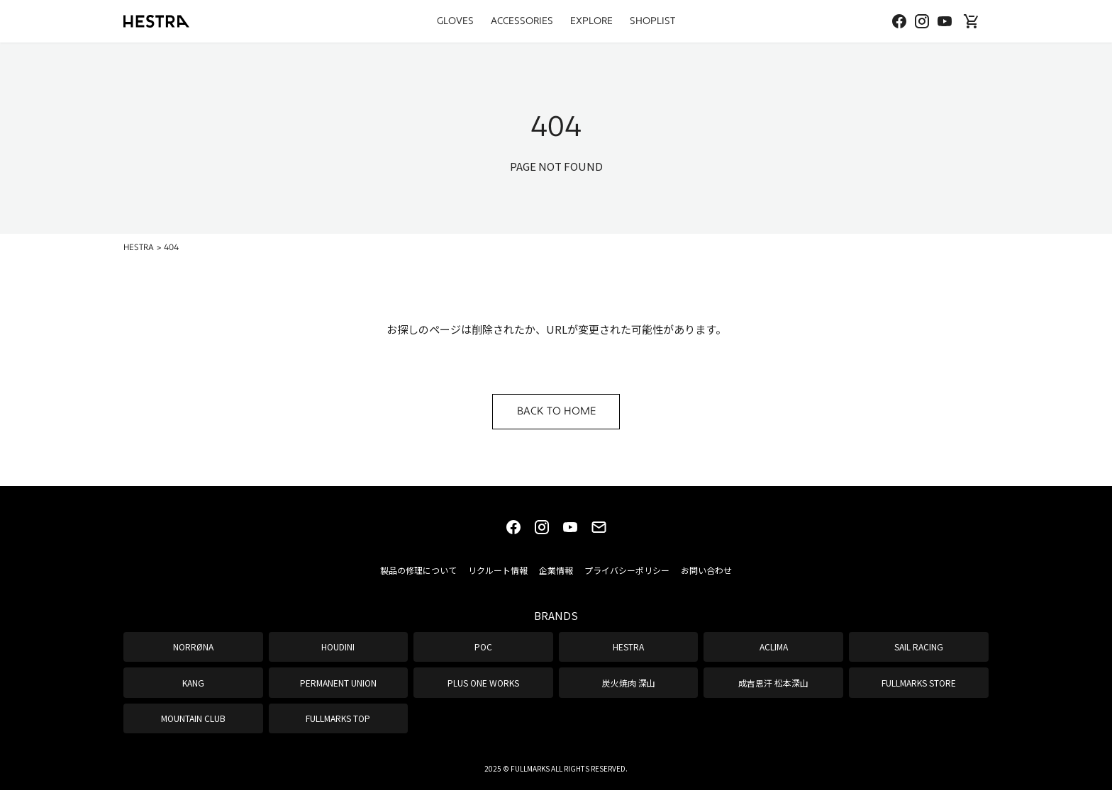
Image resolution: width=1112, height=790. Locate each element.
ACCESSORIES (522, 21)
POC (483, 647)
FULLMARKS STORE (919, 683)
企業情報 (556, 570)
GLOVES (455, 21)
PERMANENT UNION (338, 683)
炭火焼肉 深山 (628, 683)
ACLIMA (774, 647)
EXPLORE (591, 21)
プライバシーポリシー (626, 570)
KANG (193, 683)
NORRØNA (193, 647)
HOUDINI (338, 647)
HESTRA (628, 647)
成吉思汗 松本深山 (773, 683)
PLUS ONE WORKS (483, 683)
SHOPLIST (652, 21)
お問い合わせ (706, 570)
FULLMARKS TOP (338, 718)
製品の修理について (418, 570)
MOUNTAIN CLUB (193, 718)
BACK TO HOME (556, 411)
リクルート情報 (498, 570)
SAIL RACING (918, 647)
